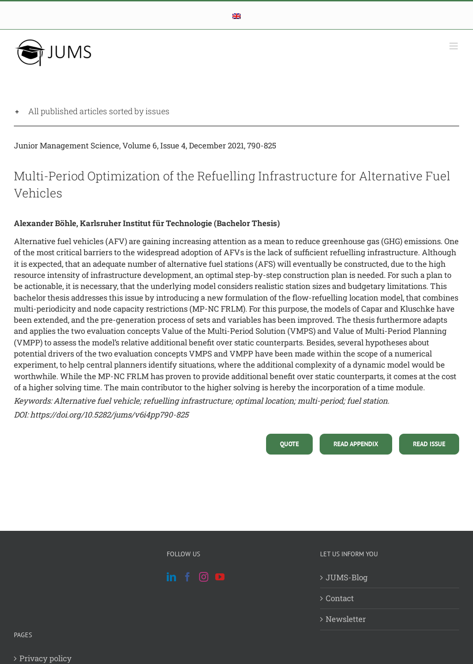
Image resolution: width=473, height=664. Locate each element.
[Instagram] (203, 577)
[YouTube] (219, 577)
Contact (340, 598)
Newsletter (346, 619)
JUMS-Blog (347, 577)
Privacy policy (45, 658)
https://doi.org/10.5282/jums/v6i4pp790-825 (109, 414)
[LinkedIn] (171, 577)
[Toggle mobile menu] (454, 46)
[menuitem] (236, 16)
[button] (236, 111)
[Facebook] (187, 577)
